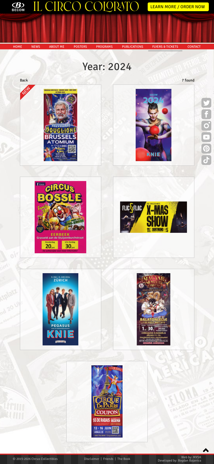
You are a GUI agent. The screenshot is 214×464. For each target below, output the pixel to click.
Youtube (206, 138)
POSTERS (80, 47)
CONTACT (194, 47)
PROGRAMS (104, 47)
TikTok (206, 161)
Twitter (206, 103)
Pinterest (206, 149)
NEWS (35, 47)
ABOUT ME (56, 47)
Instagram (206, 126)
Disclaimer (91, 459)
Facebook (206, 115)
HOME (17, 47)
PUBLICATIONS (132, 47)
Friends (108, 459)
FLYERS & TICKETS (165, 47)
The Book (123, 459)
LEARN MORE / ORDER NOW (177, 7)
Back (24, 80)
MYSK (197, 457)
